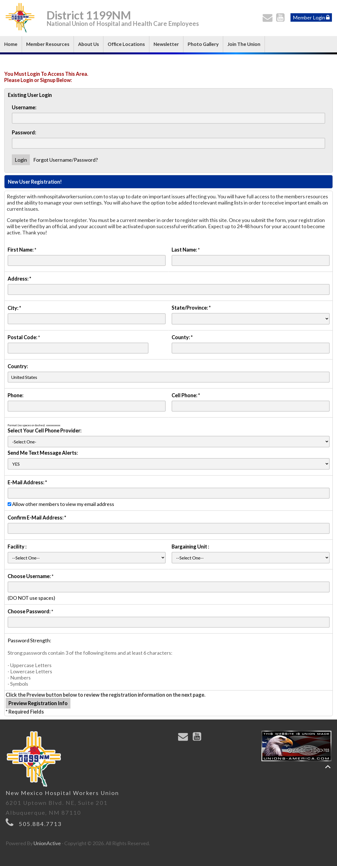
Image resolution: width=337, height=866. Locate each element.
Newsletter (166, 44)
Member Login (311, 17)
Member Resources (47, 44)
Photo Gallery (203, 44)
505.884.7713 (40, 823)
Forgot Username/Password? (65, 160)
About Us (88, 44)
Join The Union (243, 44)
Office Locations (126, 44)
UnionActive (47, 843)
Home (10, 44)
